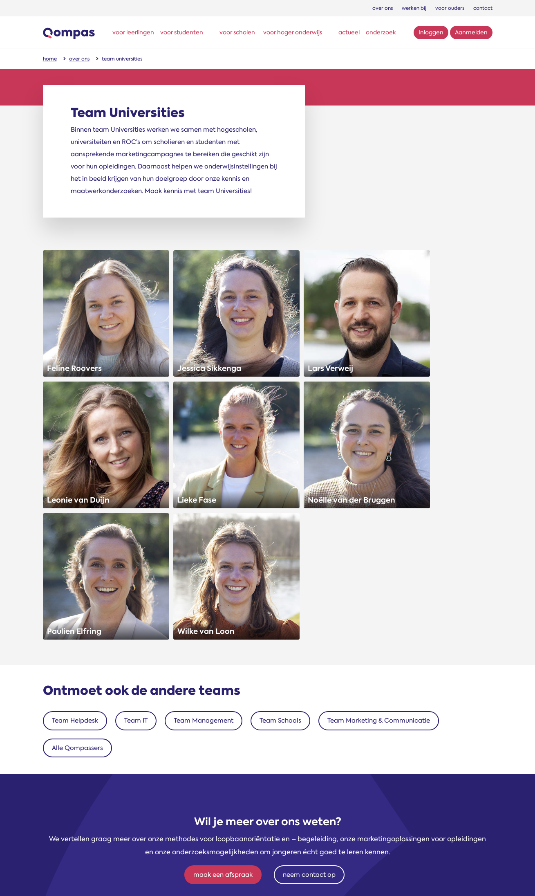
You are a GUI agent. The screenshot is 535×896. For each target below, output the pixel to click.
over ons (382, 8)
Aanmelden (471, 32)
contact (482, 8)
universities (115, 769)
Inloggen (431, 32)
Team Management (203, 507)
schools (115, 782)
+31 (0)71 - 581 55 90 (265, 751)
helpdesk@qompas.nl (265, 777)
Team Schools (280, 507)
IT (115, 809)
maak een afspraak (223, 661)
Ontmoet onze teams (115, 739)
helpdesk (115, 796)
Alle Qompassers (77, 534)
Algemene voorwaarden (336, 879)
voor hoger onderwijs (292, 32)
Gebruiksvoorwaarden (405, 879)
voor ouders (449, 8)
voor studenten (181, 32)
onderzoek (381, 32)
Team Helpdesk (75, 507)
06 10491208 (265, 764)
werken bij (414, 8)
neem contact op (309, 661)
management (115, 755)
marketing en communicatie (116, 823)
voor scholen (237, 32)
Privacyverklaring (465, 879)
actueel (349, 32)
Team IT (136, 507)
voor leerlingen (133, 32)
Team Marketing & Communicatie (378, 507)
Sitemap (284, 879)
